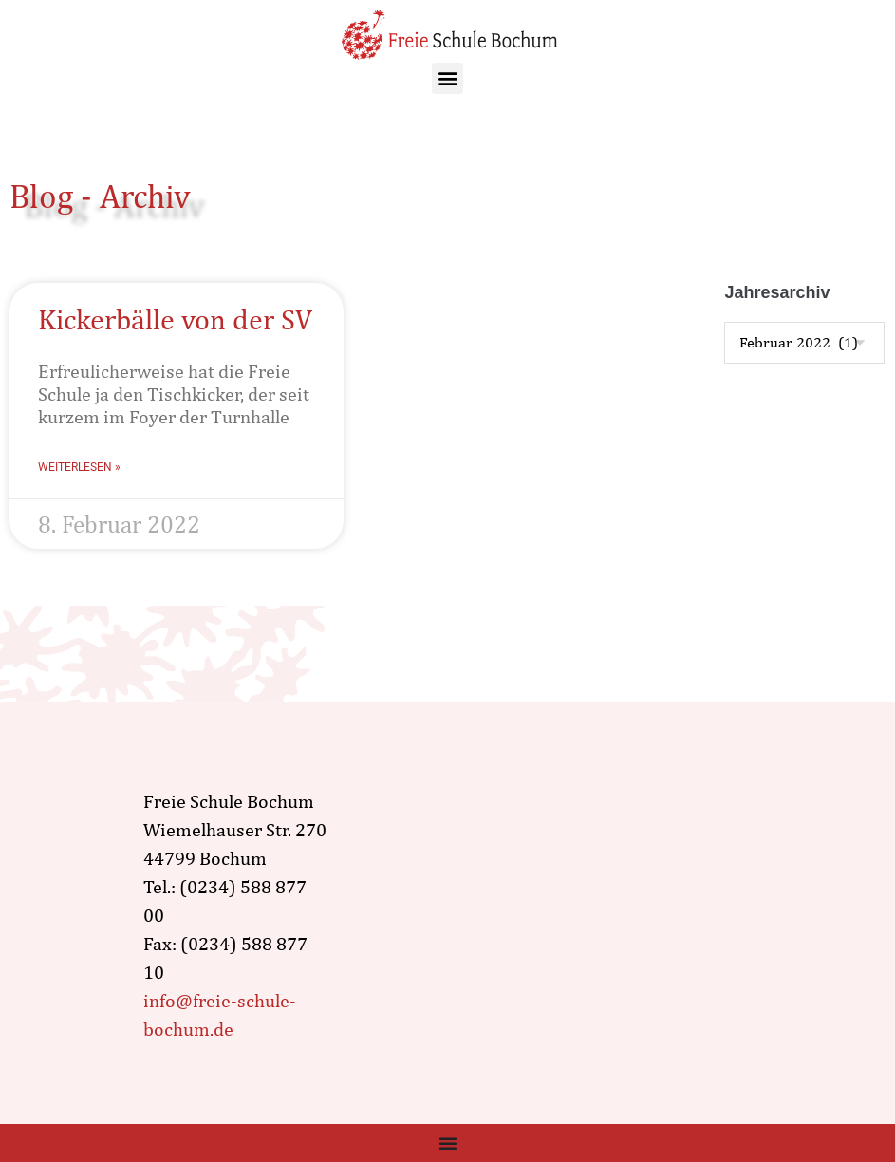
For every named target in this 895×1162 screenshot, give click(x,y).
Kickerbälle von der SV (175, 319)
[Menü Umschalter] (447, 1143)
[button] (447, 78)
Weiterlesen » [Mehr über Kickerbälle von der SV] (79, 467)
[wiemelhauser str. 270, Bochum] (564, 915)
